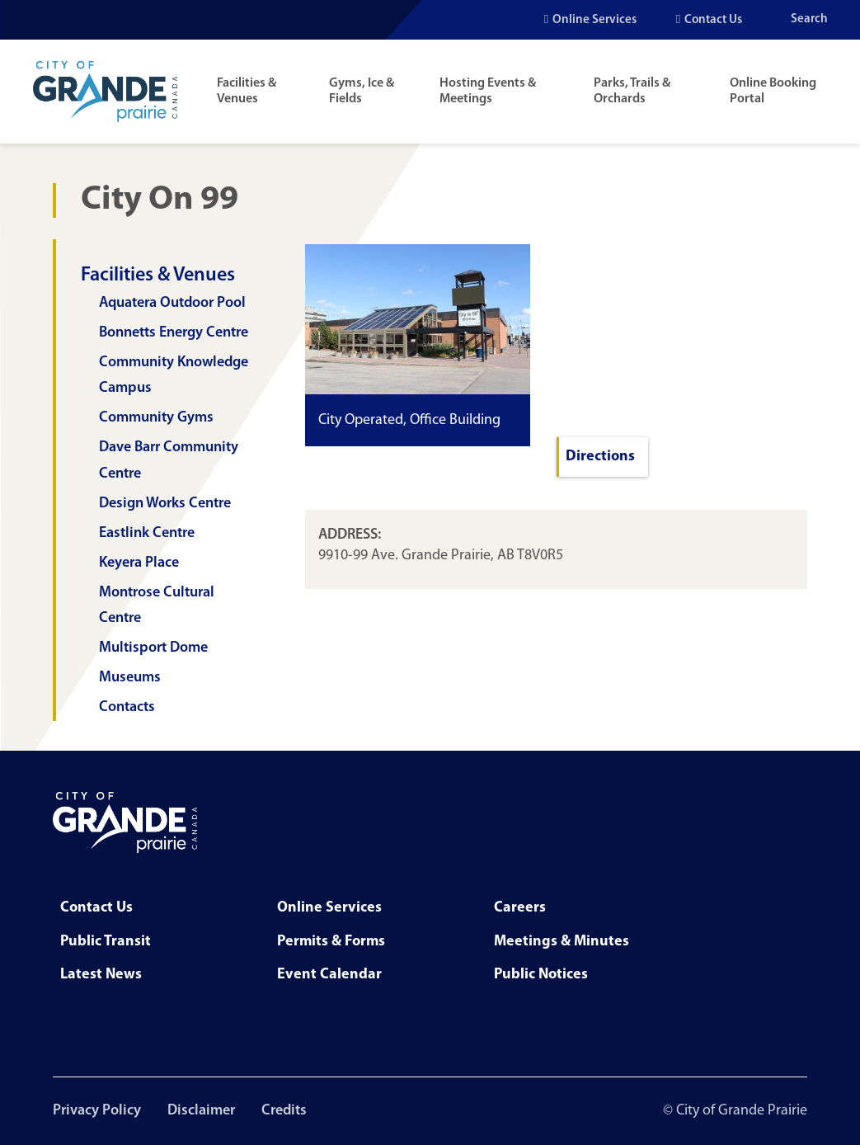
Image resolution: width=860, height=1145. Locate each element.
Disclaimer (201, 1111)
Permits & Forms (331, 941)
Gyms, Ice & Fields (361, 91)
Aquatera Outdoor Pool (172, 303)
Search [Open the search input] (809, 19)
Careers (520, 908)
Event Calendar (329, 974)
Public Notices (541, 974)
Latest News (101, 974)
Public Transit (105, 941)
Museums (130, 678)
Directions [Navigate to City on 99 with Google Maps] (600, 456)
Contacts (127, 707)
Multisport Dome (153, 648)
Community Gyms (156, 418)
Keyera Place (139, 563)
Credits (284, 1111)
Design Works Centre (165, 503)
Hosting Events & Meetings (487, 91)
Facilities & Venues (246, 91)
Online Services (594, 20)
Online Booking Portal (773, 91)
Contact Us (713, 20)
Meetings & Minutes (561, 941)
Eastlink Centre (147, 533)
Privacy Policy (97, 1111)
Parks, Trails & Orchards (632, 91)
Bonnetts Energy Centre (173, 333)
